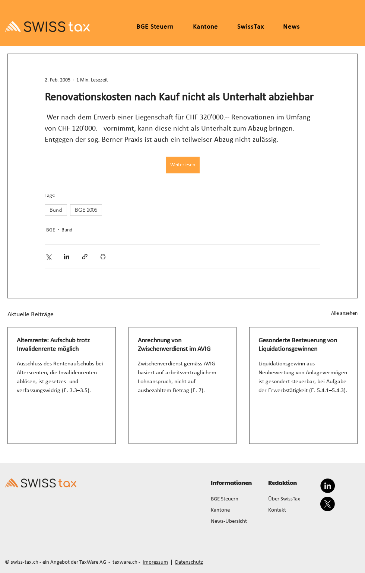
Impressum (155, 562)
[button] (205, 27)
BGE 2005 (86, 210)
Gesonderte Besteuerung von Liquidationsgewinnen (297, 345)
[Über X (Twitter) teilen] (48, 256)
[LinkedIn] (327, 485)
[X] (327, 504)
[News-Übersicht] (235, 521)
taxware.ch (124, 562)
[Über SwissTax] (292, 499)
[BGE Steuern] (235, 499)
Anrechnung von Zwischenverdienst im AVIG (174, 345)
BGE (50, 230)
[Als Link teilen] (84, 256)
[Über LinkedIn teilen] (66, 256)
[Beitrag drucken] (103, 256)
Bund (56, 210)
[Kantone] (235, 510)
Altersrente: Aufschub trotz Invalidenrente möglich (53, 345)
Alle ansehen (344, 313)
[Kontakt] (292, 510)
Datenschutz (189, 562)
